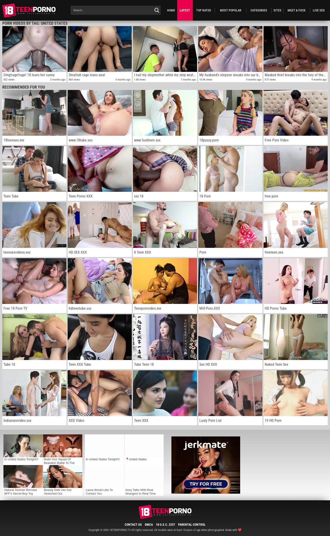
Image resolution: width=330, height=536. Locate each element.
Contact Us (133, 524)
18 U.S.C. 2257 (165, 524)
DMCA (149, 524)
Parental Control (192, 524)
